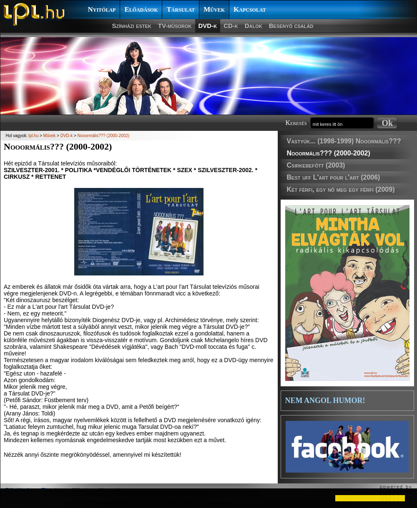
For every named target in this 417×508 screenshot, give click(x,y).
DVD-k (207, 25)
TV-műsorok (175, 25)
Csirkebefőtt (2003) (316, 165)
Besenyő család (291, 25)
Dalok (253, 25)
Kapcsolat (250, 9)
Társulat (180, 9)
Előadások (141, 9)
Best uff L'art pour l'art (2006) (333, 177)
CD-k (231, 25)
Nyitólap (102, 9)
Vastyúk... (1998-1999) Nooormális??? (344, 141)
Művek (214, 9)
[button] (13, 498)
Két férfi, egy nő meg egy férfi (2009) (341, 189)
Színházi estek (131, 25)
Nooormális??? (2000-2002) (328, 153)
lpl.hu (34, 135)
